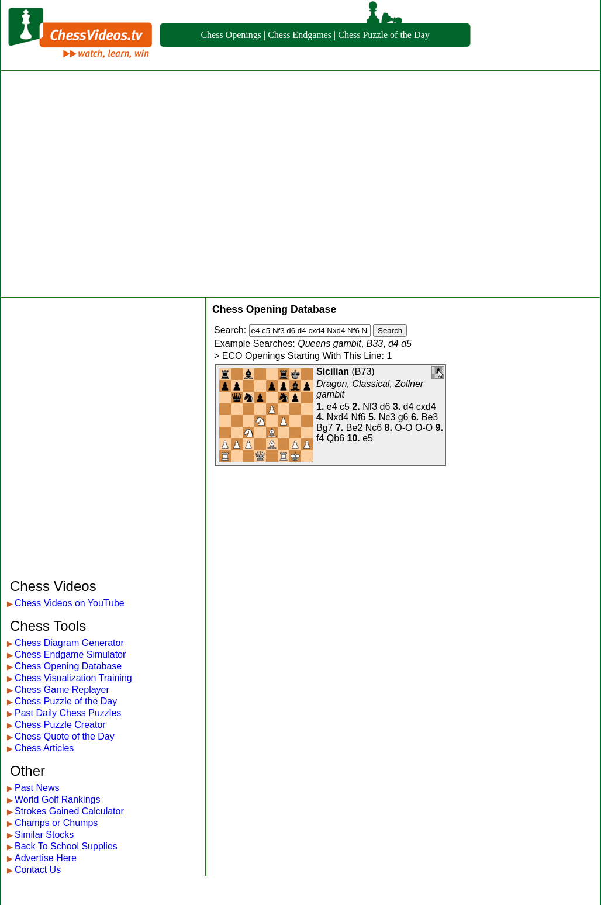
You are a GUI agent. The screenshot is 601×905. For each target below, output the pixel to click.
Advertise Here (46, 858)
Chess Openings (231, 35)
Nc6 (373, 428)
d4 (408, 407)
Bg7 (324, 428)
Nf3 (369, 407)
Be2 (354, 428)
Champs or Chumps (56, 823)
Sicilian (332, 371)
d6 (385, 407)
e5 (367, 438)
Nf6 (358, 417)
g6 (403, 417)
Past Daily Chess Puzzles (68, 713)
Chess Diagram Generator (69, 643)
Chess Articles (44, 748)
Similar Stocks (44, 835)
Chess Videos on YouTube (70, 603)
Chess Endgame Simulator (70, 654)
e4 (332, 407)
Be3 (430, 417)
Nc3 (387, 417)
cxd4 (426, 407)
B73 (363, 371)
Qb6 (335, 438)
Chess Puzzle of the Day (383, 35)
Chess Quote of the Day (65, 736)
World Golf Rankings (57, 799)
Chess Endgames (299, 35)
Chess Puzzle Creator (60, 725)
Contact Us (38, 870)
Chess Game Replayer (62, 690)
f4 (320, 438)
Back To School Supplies (66, 846)
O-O (403, 428)
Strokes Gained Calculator (69, 811)
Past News (37, 788)
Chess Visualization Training (73, 678)
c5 (345, 407)
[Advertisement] (109, 183)
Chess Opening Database (68, 666)
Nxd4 (337, 417)
